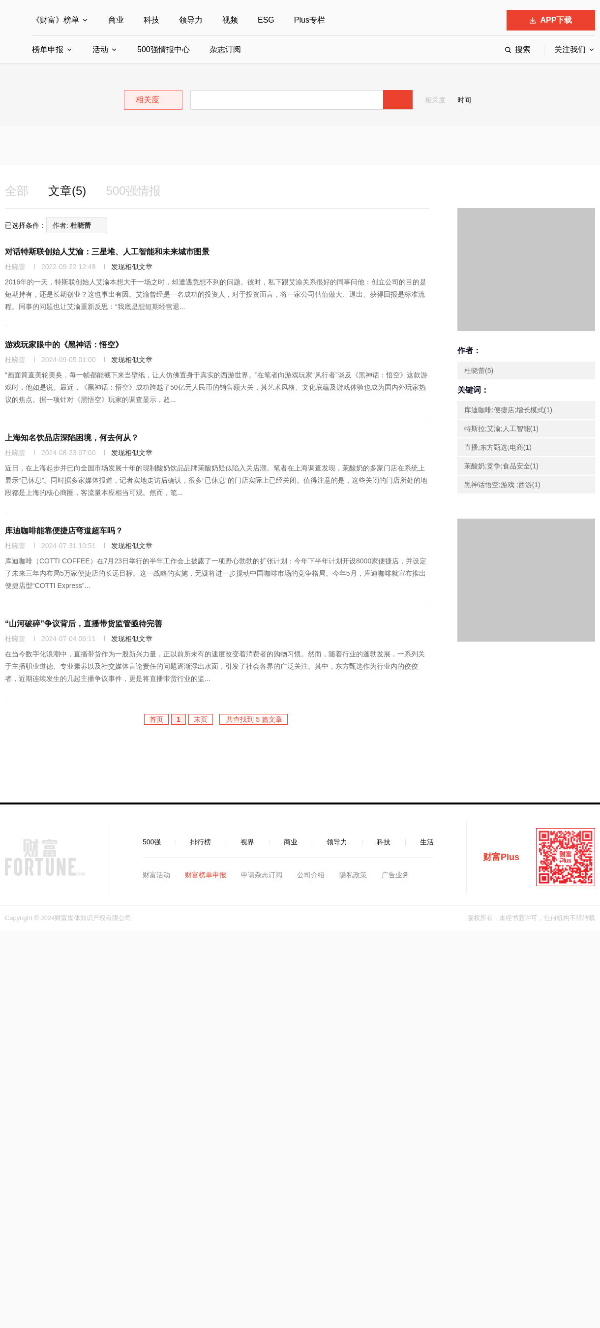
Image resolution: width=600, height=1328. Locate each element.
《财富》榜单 (55, 20)
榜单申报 (47, 49)
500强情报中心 (163, 49)
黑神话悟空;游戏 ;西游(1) (502, 485)
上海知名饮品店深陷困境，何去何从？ (72, 437)
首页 (156, 719)
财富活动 (156, 875)
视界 (247, 842)
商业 (116, 20)
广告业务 (395, 875)
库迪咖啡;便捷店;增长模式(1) (508, 410)
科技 (151, 20)
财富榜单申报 (205, 875)
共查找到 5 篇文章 (253, 719)
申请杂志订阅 (261, 875)
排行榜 (200, 842)
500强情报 (133, 190)
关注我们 (570, 49)
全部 (17, 190)
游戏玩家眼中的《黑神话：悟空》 (64, 344)
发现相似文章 (131, 267)
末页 (201, 719)
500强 (152, 842)
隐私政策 (353, 875)
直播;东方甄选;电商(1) (498, 447)
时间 (464, 100)
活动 (100, 49)
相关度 (435, 100)
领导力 (191, 20)
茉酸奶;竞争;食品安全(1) (501, 466)
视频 (230, 20)
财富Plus (501, 857)
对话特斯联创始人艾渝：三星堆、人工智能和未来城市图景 (107, 251)
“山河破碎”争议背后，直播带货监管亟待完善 (83, 623)
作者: (72, 225)
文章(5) (67, 190)
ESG (266, 20)
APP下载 (551, 20)
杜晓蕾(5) (478, 370)
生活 (427, 842)
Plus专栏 (309, 20)
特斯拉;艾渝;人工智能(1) (501, 428)
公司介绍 (311, 875)
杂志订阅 (225, 49)
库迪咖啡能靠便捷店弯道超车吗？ (64, 530)
